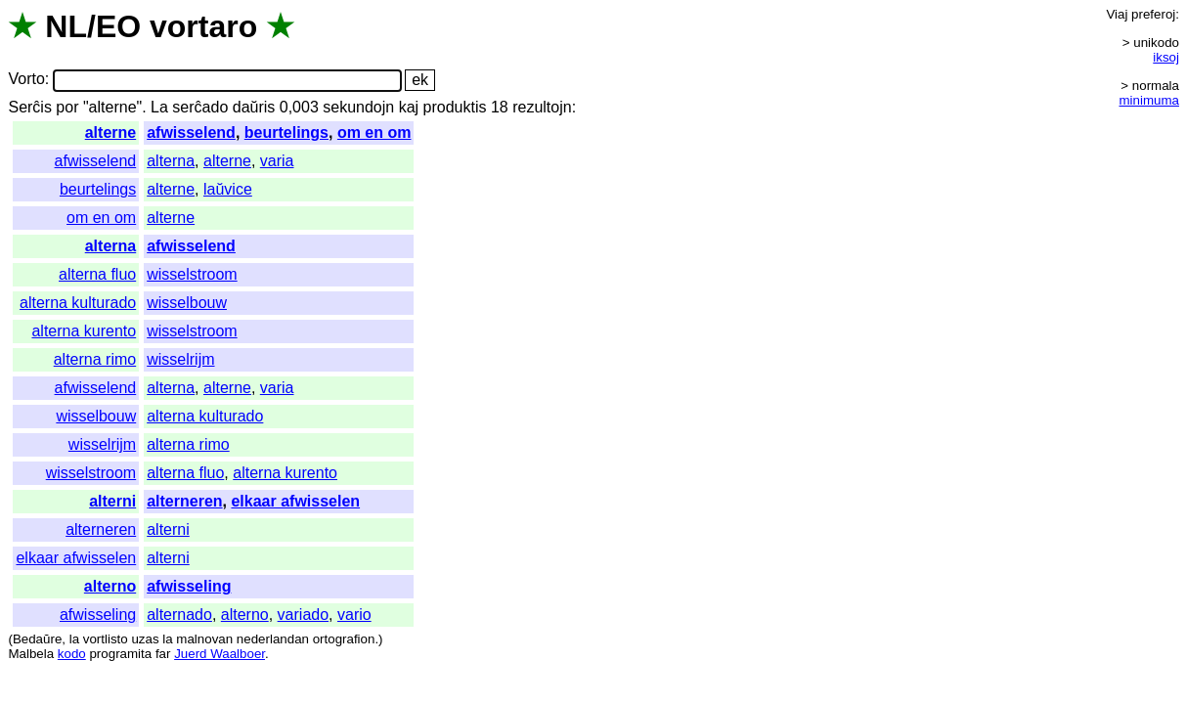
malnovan (204, 639)
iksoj (1166, 57)
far (163, 653)
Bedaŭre (37, 639)
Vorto (26, 79)
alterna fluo (97, 274)
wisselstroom (192, 274)
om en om (374, 132)
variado (303, 614)
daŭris (254, 107)
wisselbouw (187, 302)
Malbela (31, 653)
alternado (179, 614)
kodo (72, 653)
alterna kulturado (78, 302)
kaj (408, 107)
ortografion (344, 639)
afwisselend (191, 132)
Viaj (1116, 14)
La (159, 107)
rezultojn (541, 107)
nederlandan (273, 639)
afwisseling (189, 586)
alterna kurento (83, 331)
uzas (144, 639)
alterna (171, 161)
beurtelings (286, 132)
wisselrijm (180, 359)
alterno (110, 586)
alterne (110, 132)
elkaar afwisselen (295, 501)
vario (354, 614)
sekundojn (358, 107)
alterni (112, 501)
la (74, 639)
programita (120, 653)
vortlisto (105, 639)
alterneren (184, 501)
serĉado (200, 107)
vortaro (203, 26)
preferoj (1153, 14)
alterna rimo (95, 359)
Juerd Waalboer (219, 653)
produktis (455, 107)
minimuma (1149, 100)
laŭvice (227, 189)
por (67, 107)
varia (277, 161)
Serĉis (29, 107)
